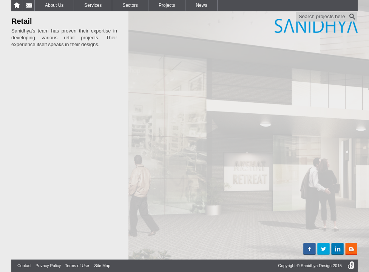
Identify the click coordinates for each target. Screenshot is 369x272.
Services (93, 5)
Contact (24, 265)
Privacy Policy (48, 265)
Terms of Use (77, 265)
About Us (54, 5)
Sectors (130, 5)
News (201, 5)
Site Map (102, 265)
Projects (167, 5)
